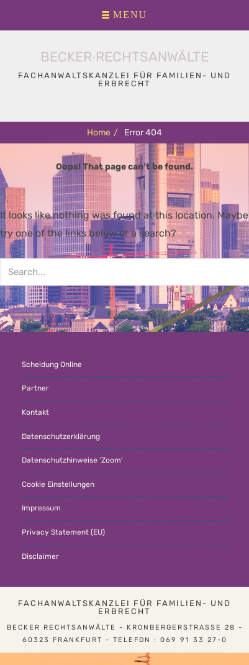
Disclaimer (40, 556)
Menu (130, 15)
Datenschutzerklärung (61, 436)
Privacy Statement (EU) (63, 532)
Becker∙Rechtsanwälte (124, 56)
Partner (35, 388)
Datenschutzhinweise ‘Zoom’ (72, 460)
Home (102, 132)
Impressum (41, 508)
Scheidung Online (52, 364)
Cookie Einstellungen (58, 484)
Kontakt (35, 412)
